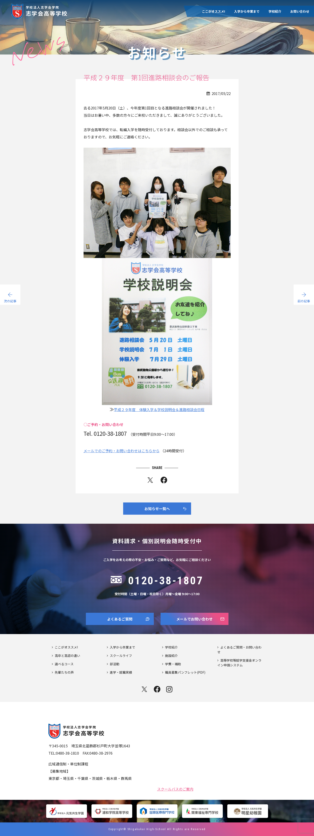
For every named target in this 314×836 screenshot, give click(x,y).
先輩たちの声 (64, 672)
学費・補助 (173, 664)
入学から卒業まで (246, 11)
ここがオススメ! (213, 11)
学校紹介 (274, 11)
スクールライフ (121, 655)
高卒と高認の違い (67, 655)
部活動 (114, 664)
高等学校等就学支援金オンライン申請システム (239, 662)
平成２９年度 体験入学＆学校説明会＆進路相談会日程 (159, 409)
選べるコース (64, 664)
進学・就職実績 (121, 672)
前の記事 (303, 301)
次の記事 (10, 301)
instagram (169, 689)
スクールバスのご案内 (175, 788)
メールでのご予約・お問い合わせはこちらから (122, 450)
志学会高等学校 (47, 10)
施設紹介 (171, 655)
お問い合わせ (299, 11)
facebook (157, 689)
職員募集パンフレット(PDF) (185, 672)
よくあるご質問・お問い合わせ (239, 649)
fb (163, 480)
